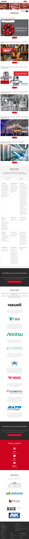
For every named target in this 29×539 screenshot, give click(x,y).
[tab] (7, 179)
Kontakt (25, 1)
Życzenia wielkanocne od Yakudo (8, 18)
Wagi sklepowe (3, 536)
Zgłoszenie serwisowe (13, 535)
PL (27, 1)
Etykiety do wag (13, 231)
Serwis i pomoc (19, 1)
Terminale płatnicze (14, 247)
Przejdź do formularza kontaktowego (14, 281)
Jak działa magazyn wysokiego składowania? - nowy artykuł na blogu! (14, 42)
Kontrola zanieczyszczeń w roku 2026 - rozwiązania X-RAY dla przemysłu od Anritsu (14, 92)
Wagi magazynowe (5, 247)
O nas (22, 1)
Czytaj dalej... (14, 37)
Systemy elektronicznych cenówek (4, 219)
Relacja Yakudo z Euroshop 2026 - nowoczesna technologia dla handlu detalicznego (14, 117)
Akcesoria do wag (22, 217)
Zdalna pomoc (12, 536)
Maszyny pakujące (23, 231)
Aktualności (14, 13)
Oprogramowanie (13, 217)
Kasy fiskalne (2, 535)
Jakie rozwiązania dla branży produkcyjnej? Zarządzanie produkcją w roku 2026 (13, 142)
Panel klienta (14, 1)
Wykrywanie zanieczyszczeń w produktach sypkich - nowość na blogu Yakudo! (14, 67)
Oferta (11, 1)
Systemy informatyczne (23, 535)
